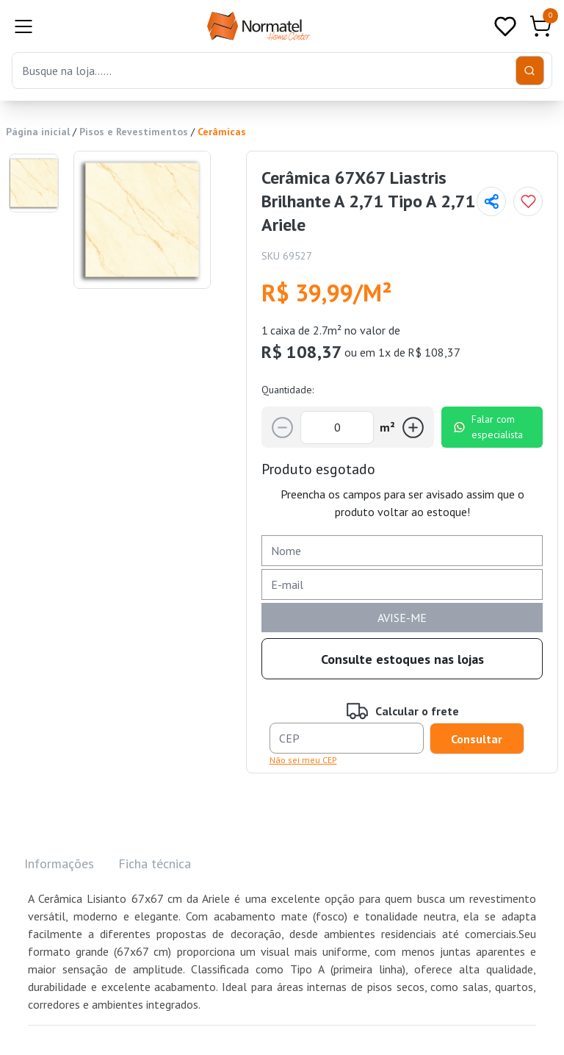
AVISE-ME (402, 617)
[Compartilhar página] (491, 201)
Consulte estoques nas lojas (402, 659)
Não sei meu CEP (303, 759)
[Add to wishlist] (528, 201)
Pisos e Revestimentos (133, 131)
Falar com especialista (488, 426)
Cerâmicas (222, 131)
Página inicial (38, 131)
